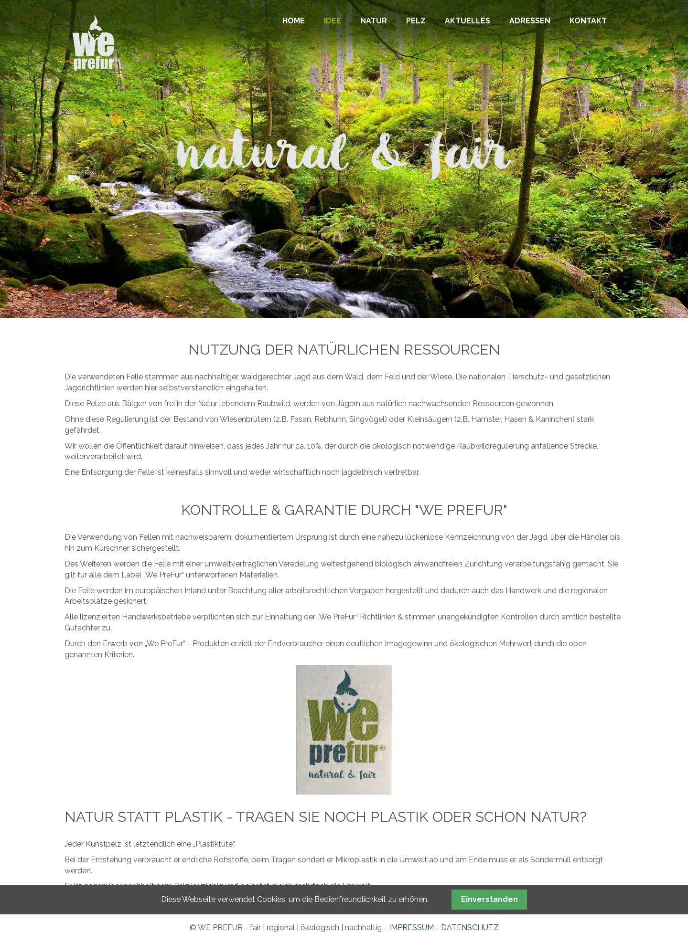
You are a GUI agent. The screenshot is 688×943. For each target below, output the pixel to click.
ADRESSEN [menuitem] (529, 20)
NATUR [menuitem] (373, 20)
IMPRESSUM (411, 927)
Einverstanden (489, 899)
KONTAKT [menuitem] (588, 20)
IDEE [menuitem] (332, 20)
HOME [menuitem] (293, 20)
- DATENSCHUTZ (466, 927)
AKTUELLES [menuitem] (467, 20)
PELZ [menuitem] (416, 20)
